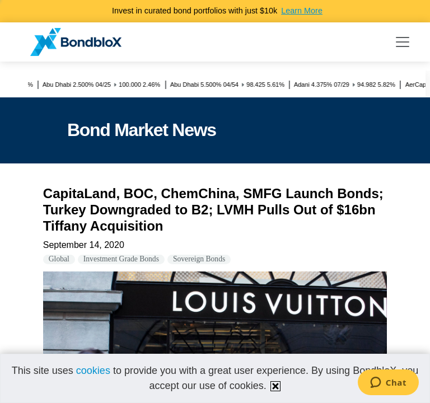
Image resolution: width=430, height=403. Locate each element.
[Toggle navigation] (402, 42)
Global (59, 259)
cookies (93, 370)
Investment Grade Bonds (121, 259)
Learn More (301, 10)
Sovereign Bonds (199, 259)
